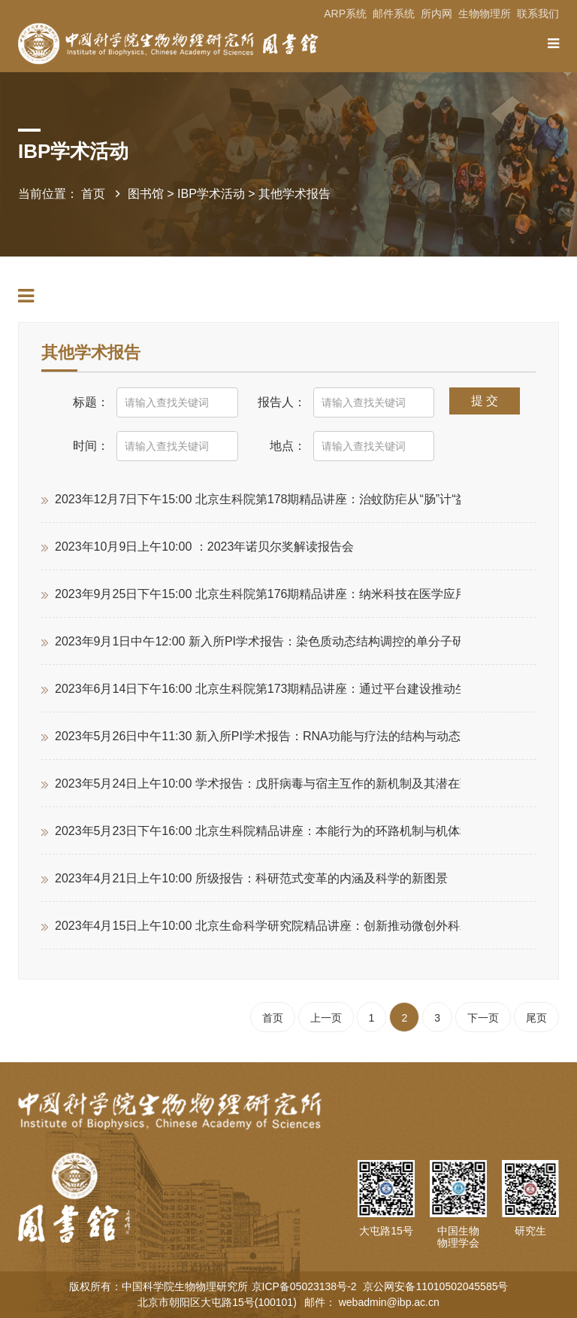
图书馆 (146, 193)
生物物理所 (484, 14)
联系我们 (538, 14)
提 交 (484, 400)
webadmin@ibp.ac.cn (389, 1302)
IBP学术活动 (211, 193)
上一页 (326, 1018)
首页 (93, 193)
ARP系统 (345, 14)
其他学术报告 (294, 193)
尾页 (536, 1018)
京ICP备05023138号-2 (306, 1286)
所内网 (436, 14)
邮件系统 (394, 14)
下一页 (483, 1018)
